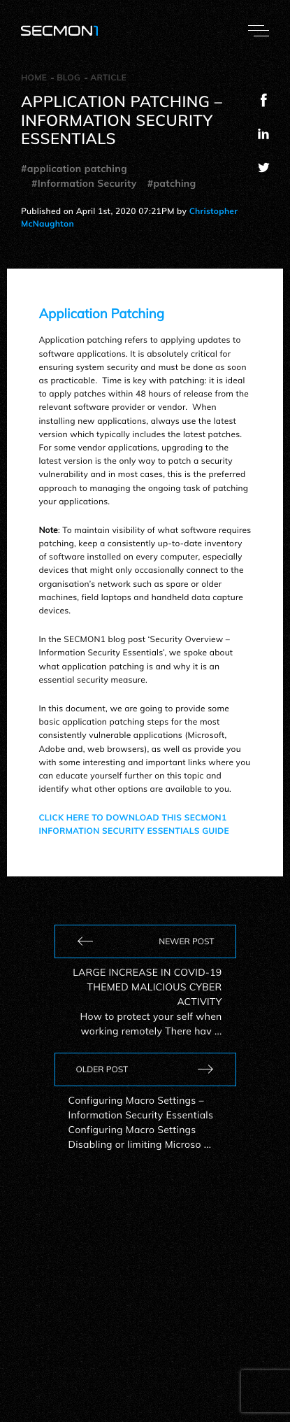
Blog (68, 77)
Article (108, 77)
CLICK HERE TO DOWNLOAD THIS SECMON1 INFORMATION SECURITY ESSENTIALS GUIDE (133, 824)
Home (34, 77)
